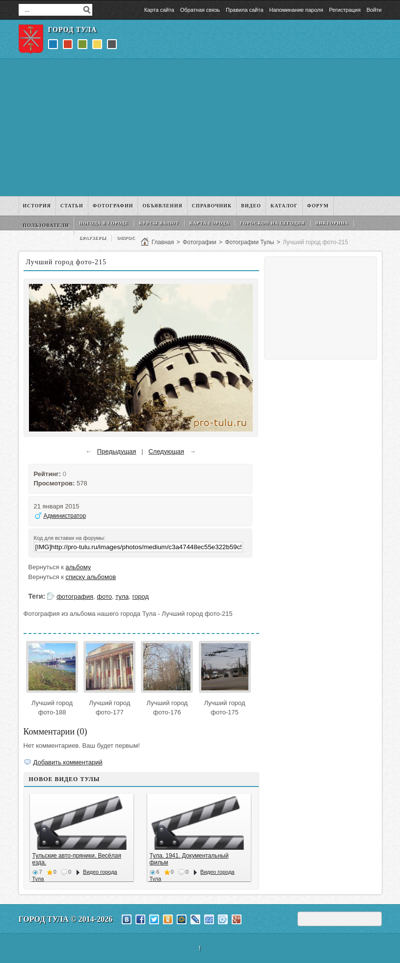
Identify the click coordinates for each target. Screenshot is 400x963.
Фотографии (199, 242)
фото (104, 596)
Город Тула (72, 29)
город (141, 596)
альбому (78, 567)
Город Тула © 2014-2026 (66, 919)
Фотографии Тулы (249, 242)
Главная (163, 242)
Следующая (166, 451)
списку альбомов (91, 577)
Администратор (65, 515)
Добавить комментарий (68, 762)
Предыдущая (116, 451)
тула (122, 596)
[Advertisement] (200, 127)
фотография (74, 596)
